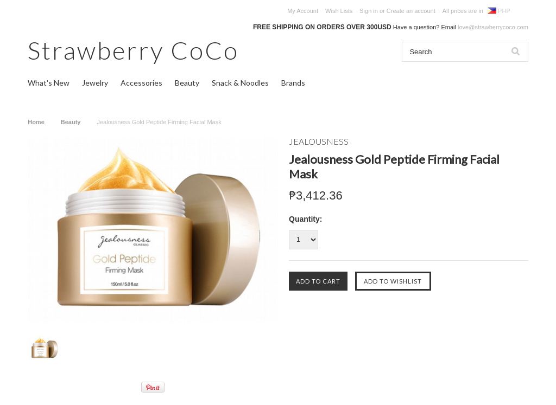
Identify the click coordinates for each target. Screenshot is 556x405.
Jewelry (95, 82)
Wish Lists (338, 11)
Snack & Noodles (240, 82)
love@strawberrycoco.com (493, 27)
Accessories (141, 82)
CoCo (133, 50)
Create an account (411, 11)
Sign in (368, 11)
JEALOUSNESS (319, 141)
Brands (293, 82)
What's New (49, 82)
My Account (302, 11)
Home (36, 122)
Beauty (187, 82)
